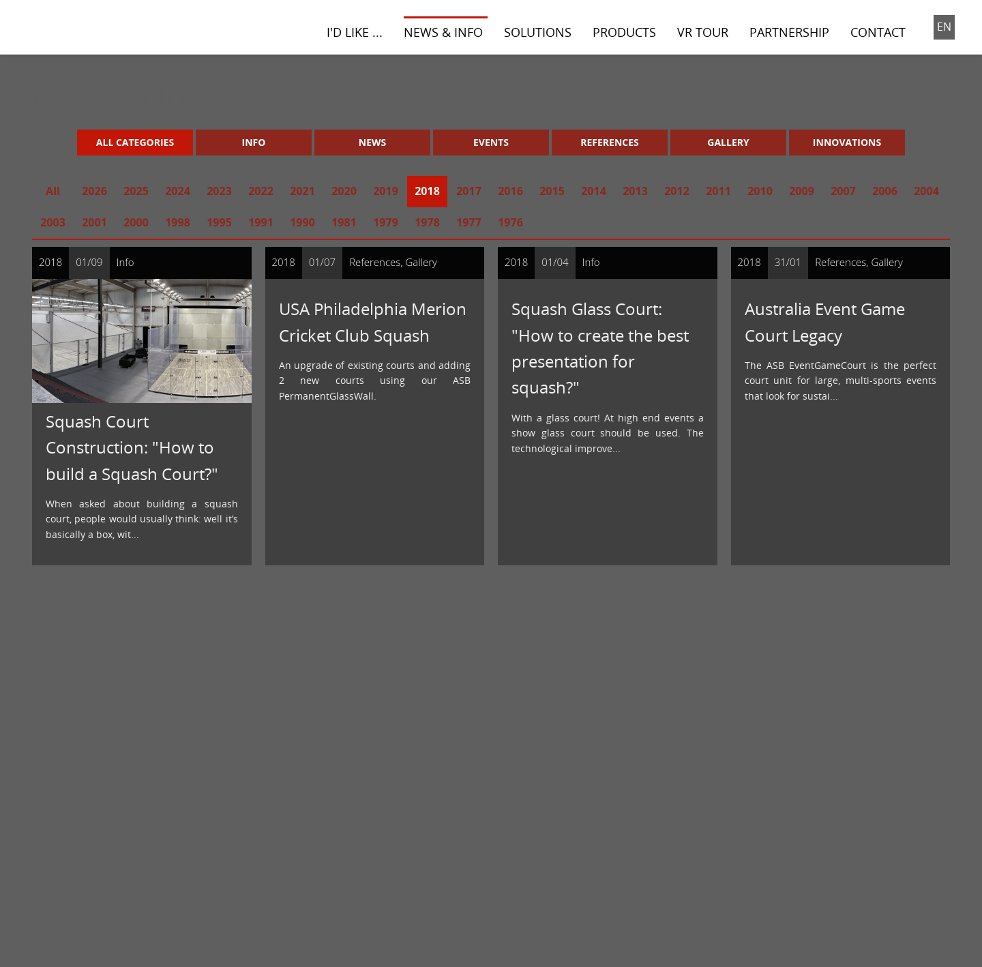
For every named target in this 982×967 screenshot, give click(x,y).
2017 (468, 190)
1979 (385, 222)
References (609, 142)
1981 (344, 222)
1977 (468, 222)
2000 (136, 222)
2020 (344, 190)
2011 (718, 190)
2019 (385, 190)
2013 (635, 190)
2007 (843, 190)
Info (254, 142)
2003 (52, 222)
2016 (510, 190)
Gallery (728, 142)
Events (491, 142)
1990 (302, 222)
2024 (177, 190)
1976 (510, 222)
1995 (219, 222)
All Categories (135, 142)
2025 (136, 190)
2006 (884, 190)
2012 (676, 190)
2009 (801, 190)
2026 (94, 190)
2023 (219, 190)
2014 (593, 190)
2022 (260, 190)
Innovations (847, 142)
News (372, 142)
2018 (427, 190)
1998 (177, 222)
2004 (926, 190)
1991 (260, 222)
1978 (427, 222)
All (53, 190)
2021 (302, 190)
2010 (760, 190)
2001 (94, 222)
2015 (552, 190)
